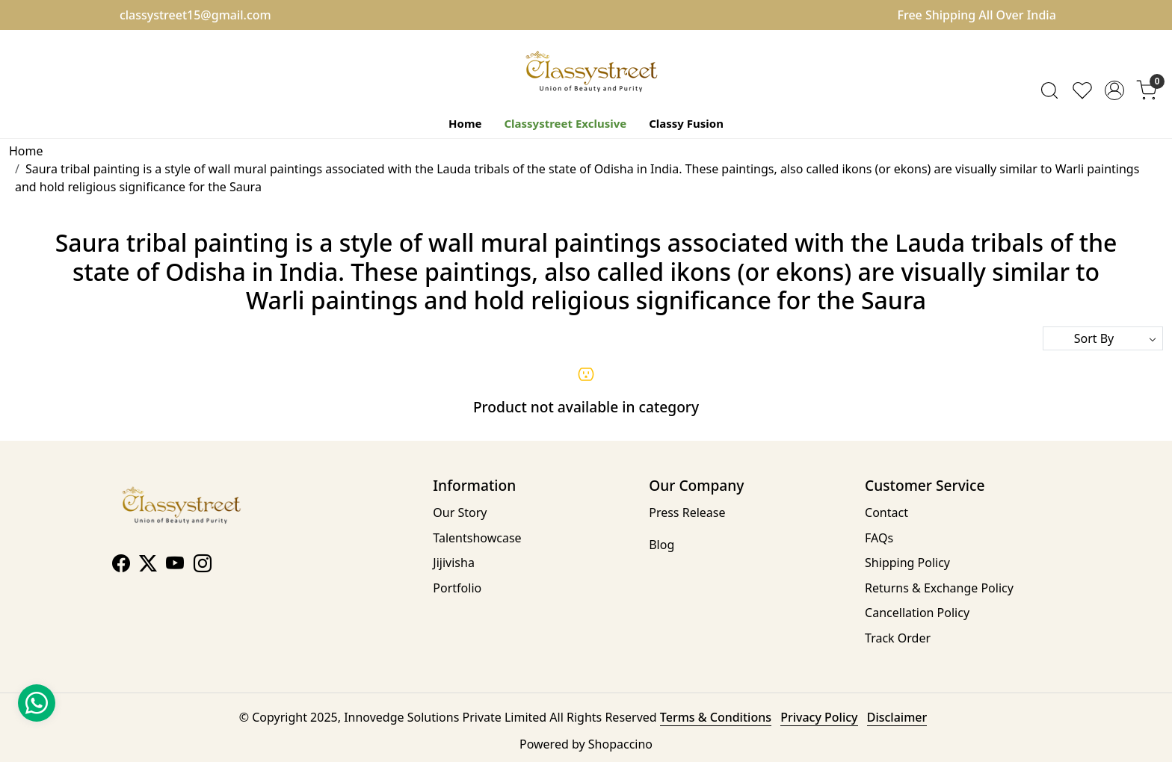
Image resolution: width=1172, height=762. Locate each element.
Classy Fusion (686, 123)
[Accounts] (1114, 90)
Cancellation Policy (917, 612)
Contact (886, 512)
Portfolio (457, 588)
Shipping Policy (907, 562)
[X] (148, 565)
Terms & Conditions (715, 717)
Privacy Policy (818, 717)
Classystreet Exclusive (565, 123)
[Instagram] (203, 565)
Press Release (687, 512)
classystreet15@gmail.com (195, 15)
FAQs (879, 538)
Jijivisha (454, 562)
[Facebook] (121, 565)
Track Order (898, 638)
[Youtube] (175, 565)
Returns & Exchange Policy (939, 588)
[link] (1049, 90)
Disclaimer (897, 717)
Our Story (460, 512)
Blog (661, 544)
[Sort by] (1103, 338)
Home (464, 123)
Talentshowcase (477, 538)
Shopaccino (620, 744)
